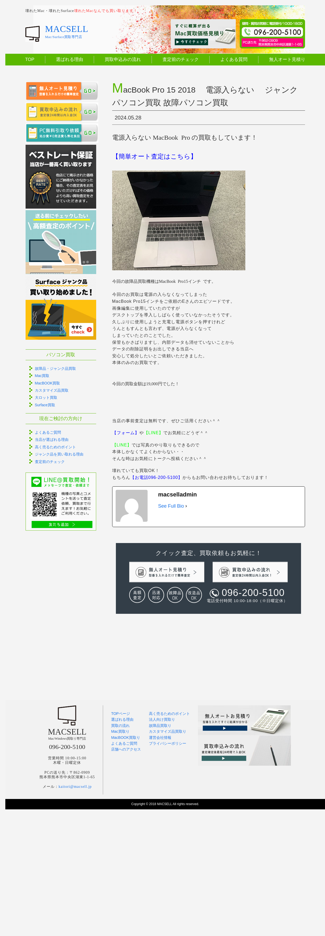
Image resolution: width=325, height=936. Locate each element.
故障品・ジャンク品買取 (55, 368)
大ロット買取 (46, 397)
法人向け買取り (162, 719)
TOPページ (120, 713)
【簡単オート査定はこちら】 (154, 156)
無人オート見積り (287, 59)
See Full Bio (171, 506)
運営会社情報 (160, 737)
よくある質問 (233, 59)
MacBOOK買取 (47, 383)
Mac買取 (42, 376)
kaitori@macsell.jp (75, 787)
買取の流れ (120, 725)
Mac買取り (120, 731)
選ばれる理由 (69, 59)
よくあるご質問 (48, 432)
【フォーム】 (125, 432)
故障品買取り (160, 725)
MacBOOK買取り (125, 737)
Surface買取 (45, 405)
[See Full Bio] (186, 506)
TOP (29, 59)
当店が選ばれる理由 (51, 439)
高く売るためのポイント (55, 447)
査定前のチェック (180, 59)
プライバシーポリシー (167, 743)
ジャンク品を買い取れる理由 (59, 454)
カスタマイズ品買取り (167, 731)
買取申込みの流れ (123, 59)
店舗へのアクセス (126, 749)
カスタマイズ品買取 (51, 390)
